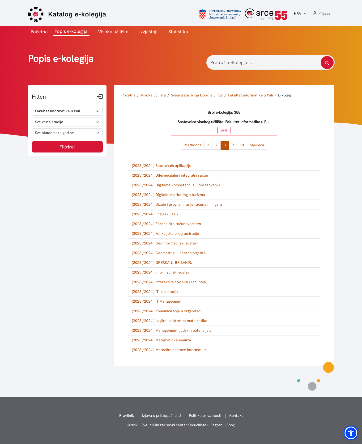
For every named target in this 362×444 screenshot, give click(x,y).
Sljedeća (257, 145)
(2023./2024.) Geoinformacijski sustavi (165, 243)
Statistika (178, 32)
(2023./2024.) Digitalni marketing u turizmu (168, 194)
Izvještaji (148, 32)
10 (242, 145)
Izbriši (224, 130)
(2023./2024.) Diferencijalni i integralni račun (170, 175)
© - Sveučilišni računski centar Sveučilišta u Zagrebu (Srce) (181, 424)
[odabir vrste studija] (67, 122)
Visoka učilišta (113, 32)
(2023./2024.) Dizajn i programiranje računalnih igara (177, 204)
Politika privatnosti (205, 415)
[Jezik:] (300, 13)
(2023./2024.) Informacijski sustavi (161, 272)
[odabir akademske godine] (67, 132)
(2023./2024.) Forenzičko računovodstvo (166, 223)
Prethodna (193, 145)
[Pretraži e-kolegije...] (270, 62)
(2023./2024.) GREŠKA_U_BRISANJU (162, 262)
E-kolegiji (286, 95)
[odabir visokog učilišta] (67, 111)
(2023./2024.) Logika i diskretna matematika (169, 320)
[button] (321, 13)
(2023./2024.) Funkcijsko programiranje (165, 233)
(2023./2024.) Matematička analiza (161, 340)
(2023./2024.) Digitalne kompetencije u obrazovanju (176, 185)
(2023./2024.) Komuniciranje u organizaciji (168, 311)
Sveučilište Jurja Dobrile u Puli (197, 95)
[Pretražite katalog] (327, 62)
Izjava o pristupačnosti (161, 415)
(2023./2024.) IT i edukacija (155, 291)
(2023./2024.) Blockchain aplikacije (161, 165)
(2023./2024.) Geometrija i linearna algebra (169, 252)
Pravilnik (126, 415)
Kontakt (236, 415)
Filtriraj (67, 147)
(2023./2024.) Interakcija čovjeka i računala (169, 281)
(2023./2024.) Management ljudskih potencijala (172, 330)
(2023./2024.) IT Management (157, 301)
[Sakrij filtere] (100, 96)
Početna (39, 32)
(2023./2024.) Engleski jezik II (156, 214)
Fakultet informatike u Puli (250, 95)
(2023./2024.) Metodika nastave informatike (169, 349)
